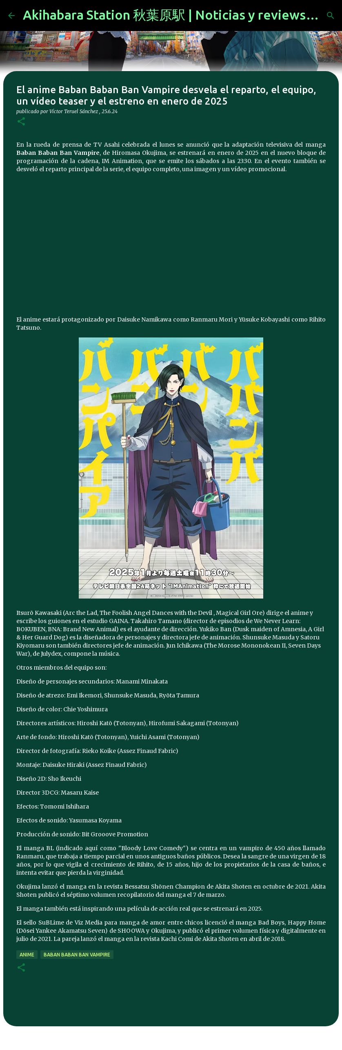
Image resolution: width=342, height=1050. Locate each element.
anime (27, 954)
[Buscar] (330, 15)
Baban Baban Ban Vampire (77, 954)
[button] (21, 121)
